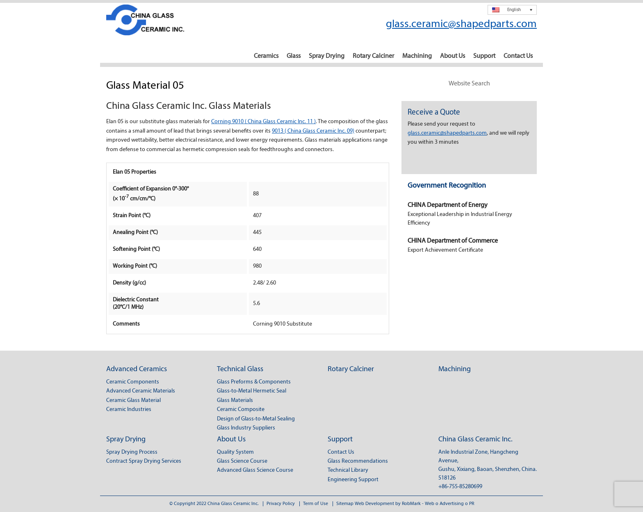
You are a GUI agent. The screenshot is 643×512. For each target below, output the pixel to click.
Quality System (235, 452)
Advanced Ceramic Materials (140, 391)
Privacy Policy (281, 503)
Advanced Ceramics (136, 369)
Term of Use (315, 503)
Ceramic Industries (128, 409)
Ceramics (266, 56)
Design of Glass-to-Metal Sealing (256, 419)
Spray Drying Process (131, 452)
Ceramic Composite (240, 409)
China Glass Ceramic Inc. (475, 439)
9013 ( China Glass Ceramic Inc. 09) (313, 131)
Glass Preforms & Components (254, 382)
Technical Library (348, 470)
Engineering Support (353, 480)
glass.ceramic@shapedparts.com (461, 24)
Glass (294, 56)
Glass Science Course (242, 461)
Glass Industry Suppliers (246, 428)
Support (484, 56)
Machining (417, 56)
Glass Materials (235, 400)
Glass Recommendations (358, 461)
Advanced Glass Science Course (255, 470)
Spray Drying (326, 56)
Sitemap (344, 503)
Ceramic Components (132, 382)
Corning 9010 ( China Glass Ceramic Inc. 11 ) (263, 122)
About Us (452, 56)
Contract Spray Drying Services (143, 461)
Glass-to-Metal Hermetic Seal (251, 391)
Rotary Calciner (373, 56)
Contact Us (518, 56)
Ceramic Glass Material (133, 400)
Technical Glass (240, 369)
